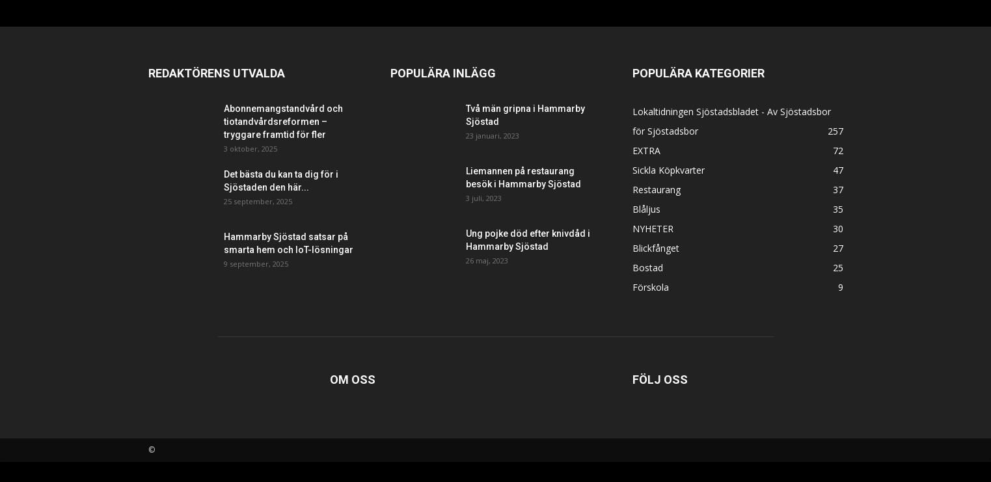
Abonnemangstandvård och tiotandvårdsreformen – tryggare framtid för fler (283, 121)
